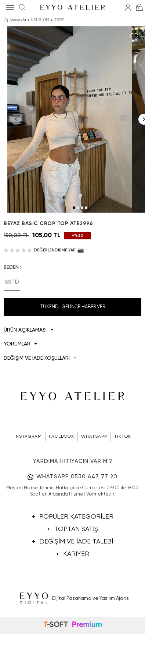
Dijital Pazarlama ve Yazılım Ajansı (72, 629)
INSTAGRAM (28, 467)
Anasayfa (15, 20)
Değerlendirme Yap (55, 281)
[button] (74, 238)
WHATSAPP (94, 467)
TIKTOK (122, 467)
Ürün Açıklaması (28, 361)
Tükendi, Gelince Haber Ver (72, 337)
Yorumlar (20, 374)
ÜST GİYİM (40, 20)
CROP (59, 20)
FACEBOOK (61, 467)
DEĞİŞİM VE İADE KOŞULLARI (40, 389)
